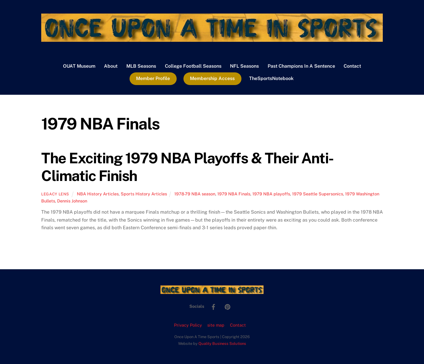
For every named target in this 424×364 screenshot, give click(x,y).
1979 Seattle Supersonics (317, 193)
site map (215, 325)
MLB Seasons (141, 66)
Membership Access (212, 78)
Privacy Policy (188, 325)
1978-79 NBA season (194, 193)
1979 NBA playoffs (271, 193)
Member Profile (153, 78)
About (110, 66)
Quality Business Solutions (222, 343)
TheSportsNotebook (271, 78)
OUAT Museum (79, 66)
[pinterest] (227, 305)
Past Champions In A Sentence (301, 66)
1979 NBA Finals (233, 193)
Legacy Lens (55, 194)
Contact (352, 66)
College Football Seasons (193, 66)
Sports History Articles (144, 193)
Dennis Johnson (72, 200)
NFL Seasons (244, 66)
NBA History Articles (98, 193)
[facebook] (213, 305)
